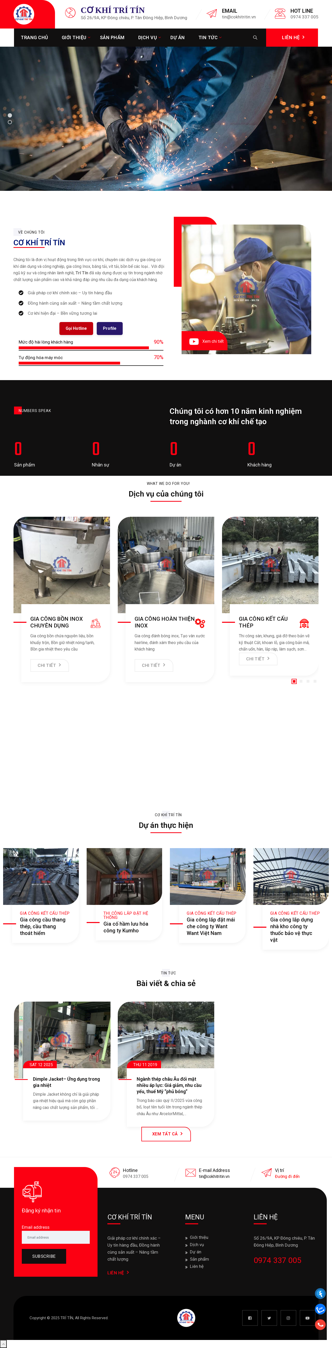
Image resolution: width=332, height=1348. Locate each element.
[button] (294, 681)
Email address (36, 1227)
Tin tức (208, 37)
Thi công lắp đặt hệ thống (125, 915)
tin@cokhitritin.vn (214, 1176)
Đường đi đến (287, 1176)
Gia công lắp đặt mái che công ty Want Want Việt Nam (211, 926)
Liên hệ (197, 1266)
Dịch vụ (147, 37)
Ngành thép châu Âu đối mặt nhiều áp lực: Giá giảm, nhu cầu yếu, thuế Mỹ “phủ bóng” (169, 1085)
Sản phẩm (112, 37)
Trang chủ (34, 37)
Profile (109, 328)
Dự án (177, 37)
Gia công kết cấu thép (45, 913)
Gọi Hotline (76, 328)
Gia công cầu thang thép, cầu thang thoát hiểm (43, 926)
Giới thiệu (74, 37)
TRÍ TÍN (66, 1318)
